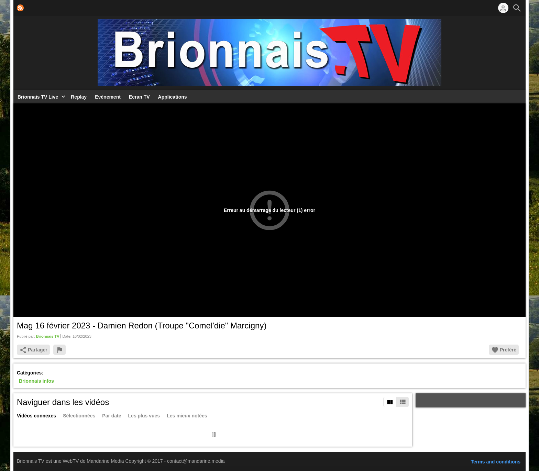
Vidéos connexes (36, 415)
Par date (111, 415)
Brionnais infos (36, 381)
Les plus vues (144, 415)
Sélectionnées (79, 415)
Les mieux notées (187, 415)
